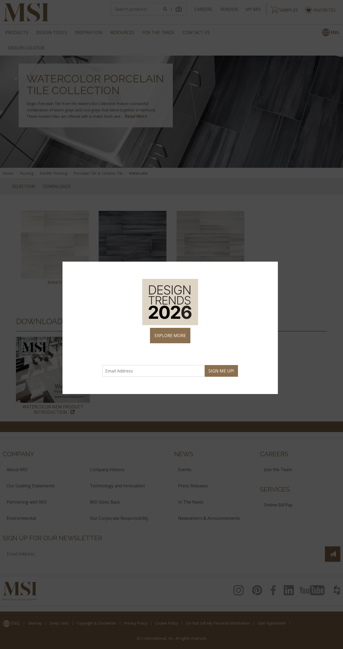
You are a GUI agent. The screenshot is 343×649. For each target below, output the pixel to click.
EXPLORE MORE (170, 335)
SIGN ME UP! (221, 371)
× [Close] (272, 268)
